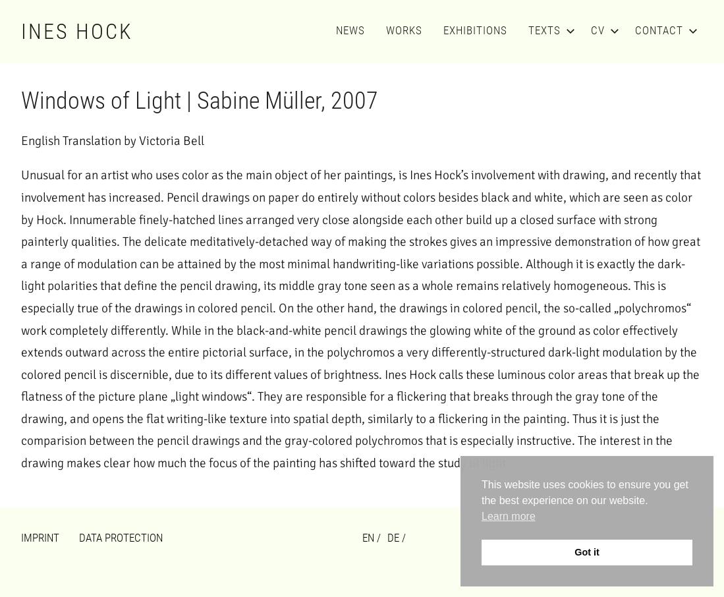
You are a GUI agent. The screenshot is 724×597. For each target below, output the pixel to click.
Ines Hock (77, 31)
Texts (549, 30)
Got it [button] (586, 552)
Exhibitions (475, 30)
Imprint (40, 537)
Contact (663, 30)
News (350, 30)
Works (404, 30)
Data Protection (121, 537)
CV (602, 30)
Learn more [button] (509, 516)
